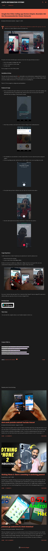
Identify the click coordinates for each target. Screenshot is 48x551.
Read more (43, 436)
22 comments (8, 436)
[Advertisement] (24, 374)
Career (3, 5)
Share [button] (43, 359)
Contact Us (10, 5)
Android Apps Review (10, 359)
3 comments (8, 488)
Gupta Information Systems (13, 2)
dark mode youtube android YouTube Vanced (18, 422)
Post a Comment (9, 540)
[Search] (43, 2)
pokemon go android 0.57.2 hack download (17, 527)
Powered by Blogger (24, 547)
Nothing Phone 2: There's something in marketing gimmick (23, 474)
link (18, 76)
